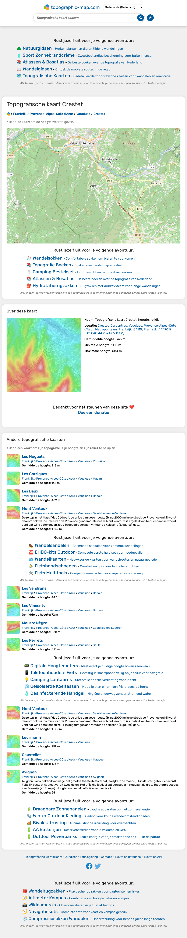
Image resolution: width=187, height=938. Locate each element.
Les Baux (30, 491)
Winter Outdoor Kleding (57, 815)
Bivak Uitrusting (50, 822)
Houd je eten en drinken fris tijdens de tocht (115, 687)
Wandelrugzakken (47, 891)
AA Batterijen (47, 829)
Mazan (97, 478)
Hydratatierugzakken (55, 285)
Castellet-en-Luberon (107, 628)
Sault (96, 645)
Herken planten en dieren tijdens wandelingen (89, 49)
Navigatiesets (43, 911)
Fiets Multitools (51, 572)
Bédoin (97, 496)
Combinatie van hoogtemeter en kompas (99, 898)
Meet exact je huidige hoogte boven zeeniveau (115, 666)
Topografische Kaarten (46, 75)
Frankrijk (27, 461)
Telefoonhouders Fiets (53, 672)
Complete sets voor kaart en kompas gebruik (94, 912)
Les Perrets (32, 640)
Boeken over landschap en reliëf (98, 265)
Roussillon (99, 461)
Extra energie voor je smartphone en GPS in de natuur (120, 837)
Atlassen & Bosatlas (43, 62)
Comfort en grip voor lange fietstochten (109, 566)
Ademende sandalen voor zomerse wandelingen (108, 546)
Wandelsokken (48, 258)
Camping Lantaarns (51, 679)
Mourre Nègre (34, 623)
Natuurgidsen (37, 48)
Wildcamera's (42, 904)
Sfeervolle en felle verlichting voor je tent (105, 680)
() (130, 329)
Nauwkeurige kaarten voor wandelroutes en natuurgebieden (114, 559)
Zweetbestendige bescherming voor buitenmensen (115, 56)
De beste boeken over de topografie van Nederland (105, 62)
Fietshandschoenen (56, 565)
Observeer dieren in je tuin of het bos (86, 905)
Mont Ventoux (34, 508)
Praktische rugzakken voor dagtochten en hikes (104, 891)
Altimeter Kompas (47, 897)
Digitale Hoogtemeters (54, 665)
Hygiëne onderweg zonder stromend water (119, 694)
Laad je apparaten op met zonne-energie (120, 809)
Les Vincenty (33, 605)
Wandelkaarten (50, 559)
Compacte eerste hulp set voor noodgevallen (111, 552)
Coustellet (31, 754)
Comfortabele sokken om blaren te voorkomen (100, 258)
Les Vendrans (34, 588)
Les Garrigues (34, 474)
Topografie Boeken (52, 264)
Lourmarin (31, 737)
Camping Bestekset (53, 271)
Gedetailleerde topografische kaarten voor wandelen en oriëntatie (121, 76)
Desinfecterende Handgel (57, 693)
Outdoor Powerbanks (55, 836)
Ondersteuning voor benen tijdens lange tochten (129, 919)
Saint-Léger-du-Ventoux (109, 513)
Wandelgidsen (37, 69)
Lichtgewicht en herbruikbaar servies (104, 272)
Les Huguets (33, 456)
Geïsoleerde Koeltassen (54, 686)
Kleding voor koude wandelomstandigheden (117, 816)
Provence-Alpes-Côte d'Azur (55, 461)
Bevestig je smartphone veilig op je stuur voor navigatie (121, 673)
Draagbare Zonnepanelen (60, 808)
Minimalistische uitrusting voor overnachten (103, 823)
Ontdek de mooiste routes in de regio (82, 69)
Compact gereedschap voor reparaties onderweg (106, 573)
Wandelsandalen (52, 545)
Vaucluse (84, 461)
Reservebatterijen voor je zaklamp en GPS (95, 830)
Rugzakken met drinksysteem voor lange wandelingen (120, 286)
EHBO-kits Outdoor (55, 552)
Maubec (98, 759)
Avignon (29, 772)
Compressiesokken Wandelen (58, 918)
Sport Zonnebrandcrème (49, 55)
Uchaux (98, 610)
